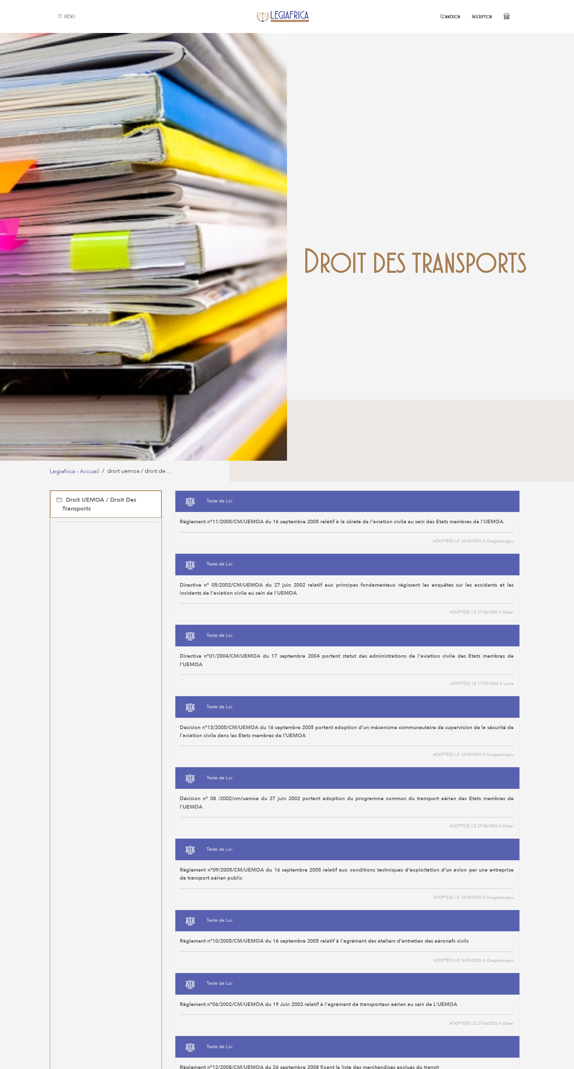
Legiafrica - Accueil (74, 471)
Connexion (450, 16)
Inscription (482, 16)
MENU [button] (66, 16)
